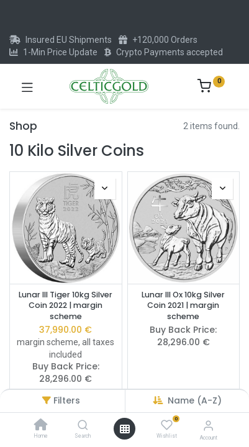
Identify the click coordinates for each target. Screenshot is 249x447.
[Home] (41, 426)
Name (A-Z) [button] (195, 400)
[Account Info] (208, 425)
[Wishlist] (167, 425)
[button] (104, 188)
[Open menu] (125, 429)
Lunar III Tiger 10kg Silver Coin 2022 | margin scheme (65, 305)
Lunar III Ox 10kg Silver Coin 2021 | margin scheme (183, 305)
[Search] (83, 426)
